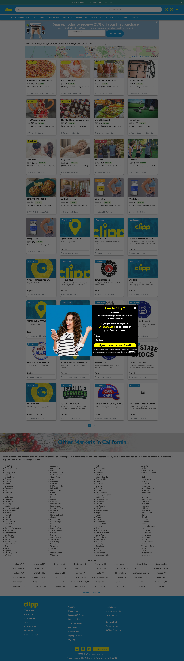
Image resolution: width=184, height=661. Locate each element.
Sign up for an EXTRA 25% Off (115, 345)
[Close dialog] (135, 308)
